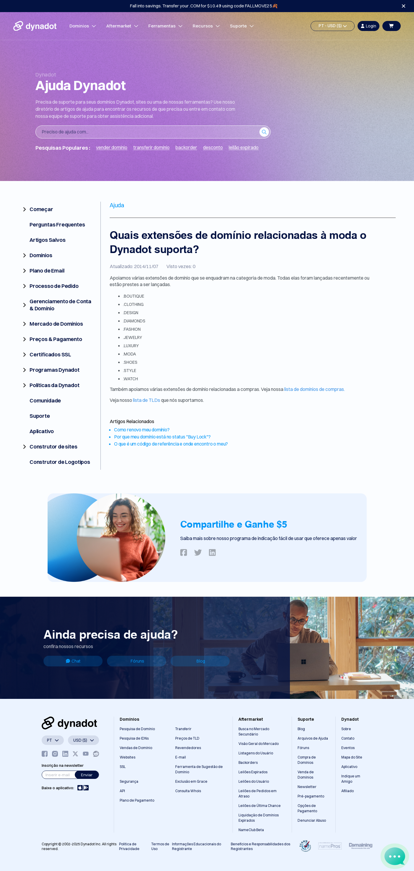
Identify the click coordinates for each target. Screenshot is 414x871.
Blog (201, 661)
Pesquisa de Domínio (137, 729)
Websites (127, 757)
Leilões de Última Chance (259, 805)
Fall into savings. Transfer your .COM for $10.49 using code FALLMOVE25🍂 (204, 6)
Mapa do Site (351, 757)
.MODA (129, 354)
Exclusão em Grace (191, 781)
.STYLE (129, 370)
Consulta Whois (188, 791)
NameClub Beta (251, 830)
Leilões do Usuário (253, 781)
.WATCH (130, 378)
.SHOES (130, 362)
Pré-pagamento (311, 796)
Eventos (348, 748)
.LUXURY (131, 345)
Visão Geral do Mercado (258, 743)
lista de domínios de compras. (314, 389)
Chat (73, 661)
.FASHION (132, 329)
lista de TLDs (147, 400)
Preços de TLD (187, 738)
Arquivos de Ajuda (313, 738)
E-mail (180, 757)
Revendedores (188, 748)
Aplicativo (349, 766)
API (122, 791)
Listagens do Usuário (255, 753)
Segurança (129, 781)
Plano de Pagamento (137, 800)
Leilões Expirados (252, 772)
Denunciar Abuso (312, 820)
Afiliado (347, 791)
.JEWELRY (132, 337)
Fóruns (137, 661)
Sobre (346, 729)
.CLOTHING (133, 304)
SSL (123, 766)
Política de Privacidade (129, 846)
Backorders (248, 762)
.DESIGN (130, 312)
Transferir (183, 729)
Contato (347, 738)
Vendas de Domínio (136, 748)
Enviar (86, 774)
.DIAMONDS (134, 321)
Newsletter (307, 786)
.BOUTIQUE (133, 296)
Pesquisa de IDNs (134, 738)
